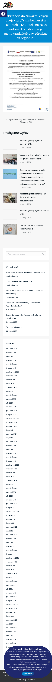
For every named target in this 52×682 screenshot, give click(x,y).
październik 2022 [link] (12, 511)
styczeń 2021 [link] (11, 593)
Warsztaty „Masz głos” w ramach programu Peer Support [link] (34, 157)
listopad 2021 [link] (11, 554)
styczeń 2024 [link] (11, 453)
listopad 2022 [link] (11, 507)
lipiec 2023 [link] (10, 476)
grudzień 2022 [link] (11, 504)
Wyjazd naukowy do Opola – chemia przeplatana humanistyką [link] (24, 292)
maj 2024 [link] (9, 438)
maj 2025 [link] (9, 391)
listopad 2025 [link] (11, 368)
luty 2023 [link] (9, 496)
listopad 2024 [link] (11, 414)
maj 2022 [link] (9, 531)
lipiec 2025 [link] (10, 383)
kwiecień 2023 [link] (11, 488)
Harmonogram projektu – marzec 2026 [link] (34, 212)
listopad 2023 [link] (11, 461)
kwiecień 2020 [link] (11, 628)
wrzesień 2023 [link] (11, 469)
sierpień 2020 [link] (11, 612)
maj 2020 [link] (9, 624)
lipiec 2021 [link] (10, 569)
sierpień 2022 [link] (11, 519)
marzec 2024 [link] (11, 445)
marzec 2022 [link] (11, 538)
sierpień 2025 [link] (11, 379)
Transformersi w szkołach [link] (33, 119)
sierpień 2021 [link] (11, 566)
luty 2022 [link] (9, 542)
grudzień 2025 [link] (11, 364)
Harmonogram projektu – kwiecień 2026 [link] (31, 142)
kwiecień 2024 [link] (11, 441)
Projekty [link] (18, 119)
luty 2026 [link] (9, 356)
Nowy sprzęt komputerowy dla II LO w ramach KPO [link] (25, 272)
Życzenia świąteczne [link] (14, 327)
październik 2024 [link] (12, 418)
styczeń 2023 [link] (11, 500)
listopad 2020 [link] (11, 600)
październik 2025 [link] (12, 372)
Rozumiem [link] (28, 674)
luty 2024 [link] (9, 449)
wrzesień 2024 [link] (11, 422)
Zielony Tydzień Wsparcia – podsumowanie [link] (31, 227)
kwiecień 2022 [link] (11, 535)
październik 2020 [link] (12, 604)
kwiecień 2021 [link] (11, 581)
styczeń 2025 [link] (11, 407)
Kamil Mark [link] (31, 679)
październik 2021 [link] (12, 558)
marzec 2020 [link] (11, 631)
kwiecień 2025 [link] (11, 395)
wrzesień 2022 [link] (11, 515)
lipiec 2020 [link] (10, 616)
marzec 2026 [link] (11, 352)
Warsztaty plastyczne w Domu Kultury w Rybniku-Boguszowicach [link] (33, 197)
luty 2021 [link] (9, 589)
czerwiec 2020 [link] (11, 620)
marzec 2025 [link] (11, 399)
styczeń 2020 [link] (11, 639)
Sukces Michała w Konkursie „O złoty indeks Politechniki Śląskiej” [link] (23, 304)
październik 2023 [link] (12, 465)
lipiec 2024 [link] (10, 430)
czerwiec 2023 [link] (11, 480)
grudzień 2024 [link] (11, 410)
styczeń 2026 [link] (11, 360)
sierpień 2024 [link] (11, 426)
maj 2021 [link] (9, 577)
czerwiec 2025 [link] (11, 387)
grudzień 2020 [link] (11, 597)
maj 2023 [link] (9, 484)
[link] (3, 13)
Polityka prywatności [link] (27, 662)
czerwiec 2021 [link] (11, 573)
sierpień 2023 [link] (11, 473)
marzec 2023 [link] (11, 492)
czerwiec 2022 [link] (11, 527)
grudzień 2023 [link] (11, 457)
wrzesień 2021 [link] (11, 562)
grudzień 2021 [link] (11, 550)
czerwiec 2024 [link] (11, 434)
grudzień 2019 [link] (11, 643)
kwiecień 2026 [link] (11, 348)
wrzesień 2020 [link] (11, 608)
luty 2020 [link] (9, 635)
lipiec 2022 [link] (10, 523)
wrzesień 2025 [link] (11, 376)
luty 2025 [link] (9, 403)
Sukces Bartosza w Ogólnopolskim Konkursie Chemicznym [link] (23, 316)
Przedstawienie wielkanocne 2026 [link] (19, 281)
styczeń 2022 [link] (11, 546)
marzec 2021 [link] (11, 585)
